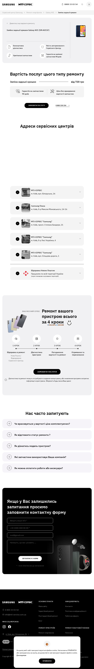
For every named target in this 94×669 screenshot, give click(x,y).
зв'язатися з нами (30, 558)
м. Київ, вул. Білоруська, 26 (16, 634)
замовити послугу (36, 105)
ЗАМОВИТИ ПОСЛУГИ (47, 372)
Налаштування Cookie (10, 649)
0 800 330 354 (63, 105)
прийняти (47, 661)
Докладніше (21, 655)
